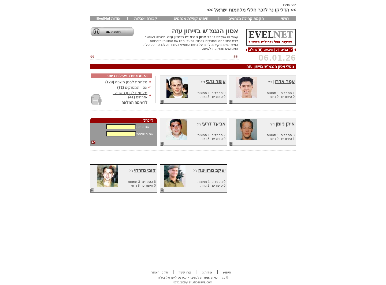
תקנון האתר (159, 272)
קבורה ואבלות (145, 18)
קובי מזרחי (145, 170)
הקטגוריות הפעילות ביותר (126, 76)
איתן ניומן (285, 124)
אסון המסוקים (132, 87)
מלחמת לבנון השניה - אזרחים (130, 95)
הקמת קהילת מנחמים (246, 18)
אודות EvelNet (108, 18)
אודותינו (207, 272)
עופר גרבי (215, 81)
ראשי (285, 18)
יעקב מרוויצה (211, 170)
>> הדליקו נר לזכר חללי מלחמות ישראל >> (251, 10)
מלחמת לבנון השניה (126, 82)
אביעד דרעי (213, 124)
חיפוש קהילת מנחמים (191, 18)
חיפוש (227, 272)
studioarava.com (201, 282)
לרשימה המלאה (134, 102)
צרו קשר (185, 272)
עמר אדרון (284, 81)
